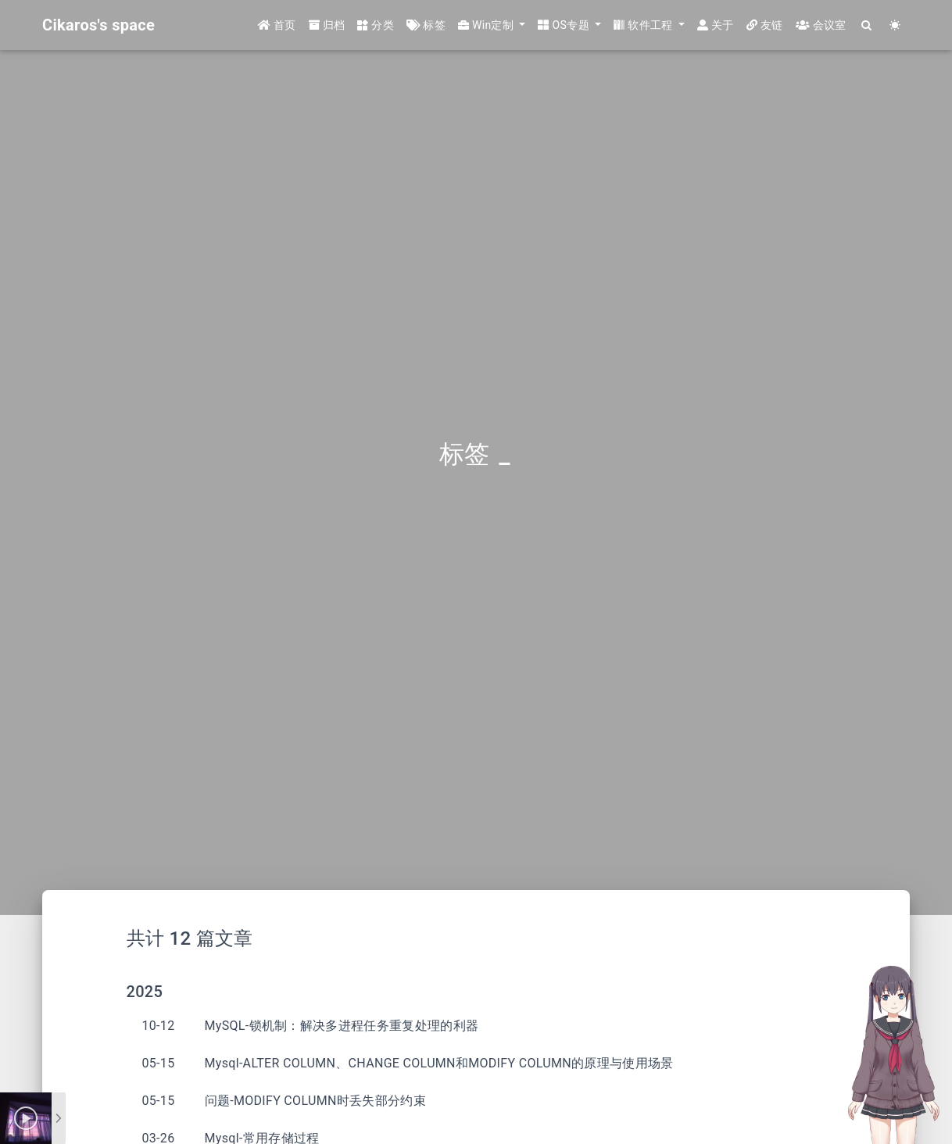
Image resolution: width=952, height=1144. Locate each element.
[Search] (867, 25)
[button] (492, 25)
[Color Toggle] (895, 25)
